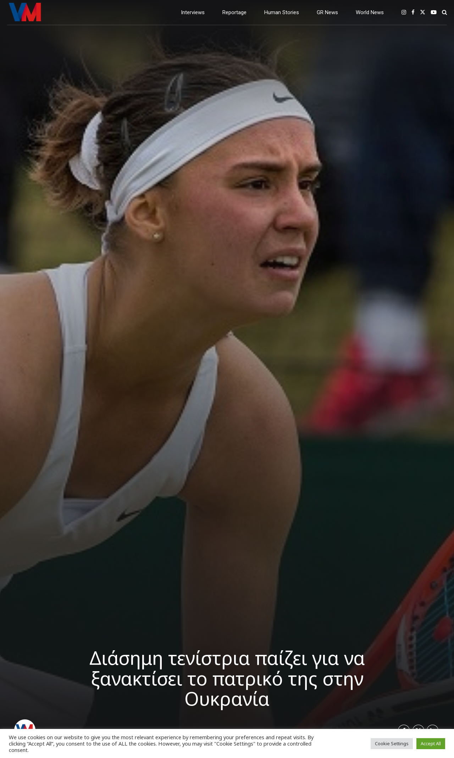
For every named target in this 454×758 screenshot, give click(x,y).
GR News (327, 12)
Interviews (193, 12)
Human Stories (281, 12)
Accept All (431, 743)
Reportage (234, 12)
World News (370, 12)
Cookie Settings (392, 743)
